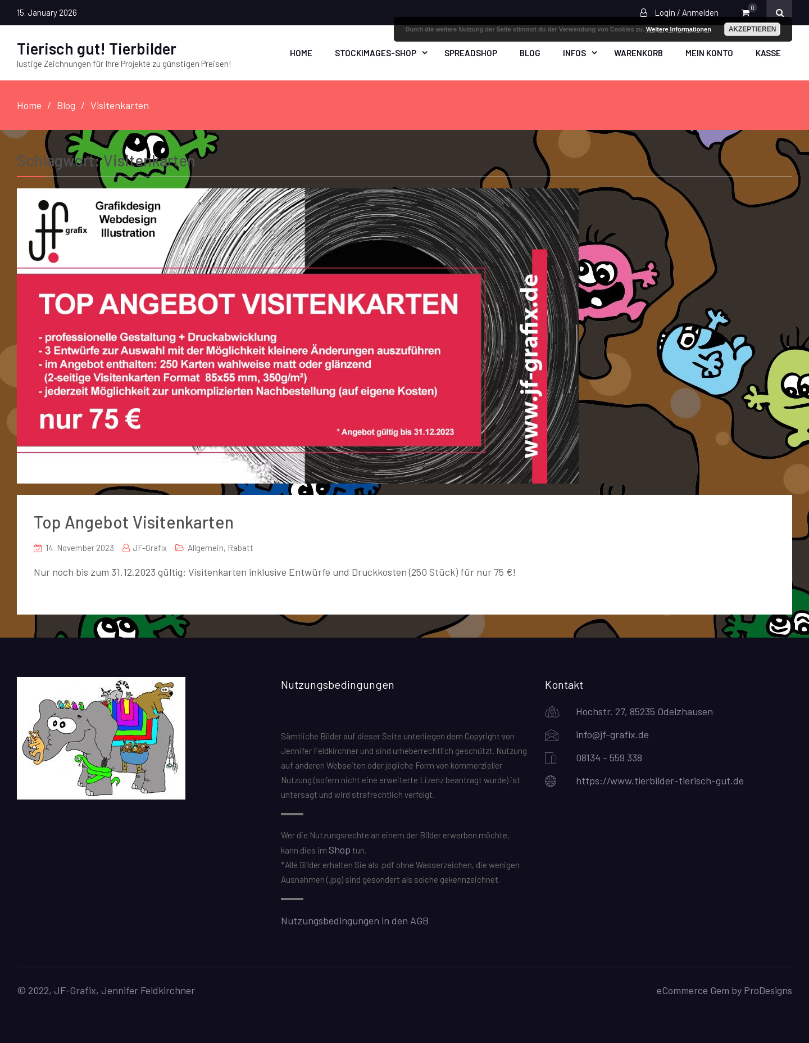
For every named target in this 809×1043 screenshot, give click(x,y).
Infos (574, 53)
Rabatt (240, 548)
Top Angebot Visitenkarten (134, 522)
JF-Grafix (150, 548)
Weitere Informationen (678, 29)
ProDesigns (768, 990)
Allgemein (206, 548)
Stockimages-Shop (375, 53)
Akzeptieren (752, 29)
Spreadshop (470, 53)
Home (301, 53)
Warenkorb (638, 53)
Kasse (768, 53)
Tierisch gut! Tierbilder (96, 48)
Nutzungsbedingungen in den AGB (355, 920)
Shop (340, 849)
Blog (530, 53)
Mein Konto (709, 53)
